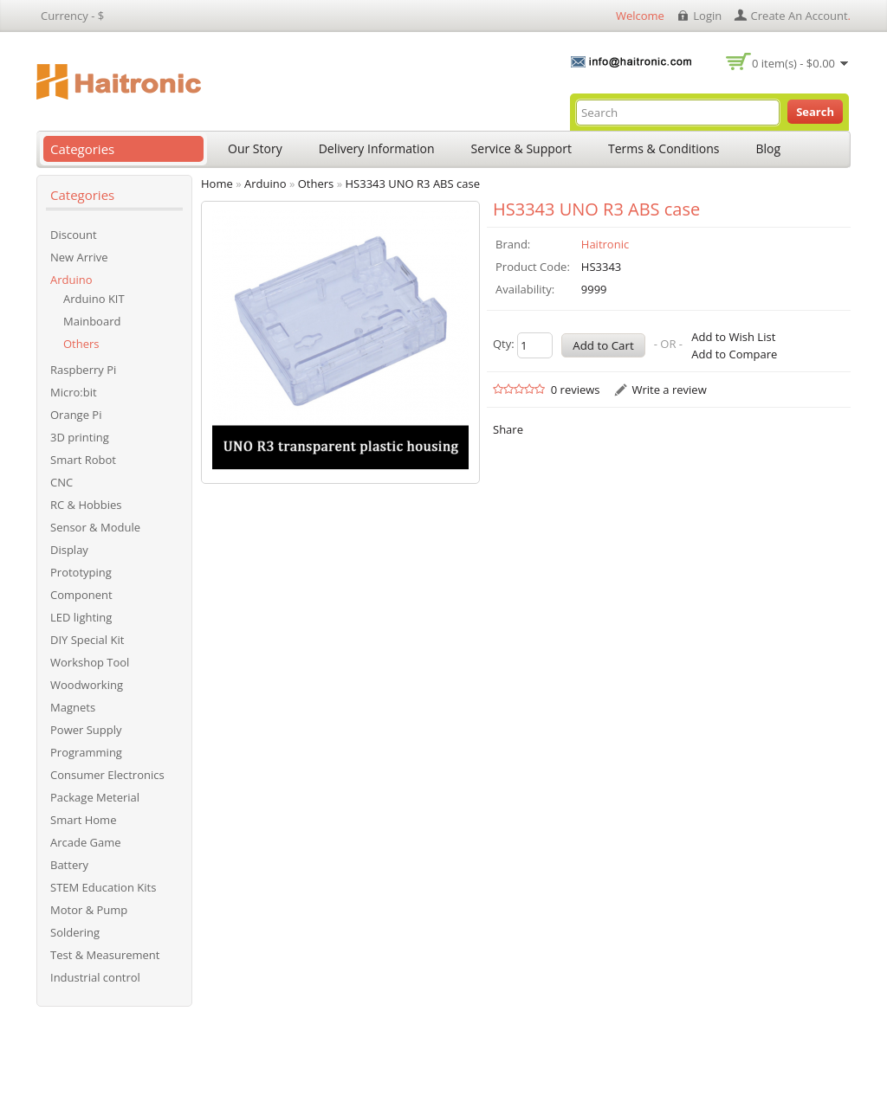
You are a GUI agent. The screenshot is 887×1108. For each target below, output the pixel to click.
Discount (73, 234)
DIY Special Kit (87, 639)
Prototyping (81, 572)
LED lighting (81, 617)
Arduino (71, 279)
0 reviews (575, 389)
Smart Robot (83, 459)
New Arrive (78, 257)
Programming (86, 752)
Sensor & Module (95, 527)
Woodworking (86, 684)
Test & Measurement (104, 955)
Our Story (255, 148)
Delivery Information (377, 148)
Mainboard (91, 321)
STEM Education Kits (103, 887)
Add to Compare (734, 354)
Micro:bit (73, 392)
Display (69, 549)
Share (508, 429)
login (707, 15)
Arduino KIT (94, 298)
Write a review (668, 389)
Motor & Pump (88, 910)
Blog (768, 148)
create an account (799, 15)
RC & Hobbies (86, 504)
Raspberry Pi (83, 369)
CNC (61, 482)
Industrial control (95, 977)
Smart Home (83, 820)
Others (81, 343)
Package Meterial (94, 797)
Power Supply (86, 730)
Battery (69, 865)
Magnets (72, 707)
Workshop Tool (89, 662)
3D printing (79, 437)
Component (81, 594)
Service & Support (521, 148)
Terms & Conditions (664, 148)
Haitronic (605, 244)
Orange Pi (75, 414)
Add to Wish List (733, 337)
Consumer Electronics (107, 775)
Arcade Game (85, 842)
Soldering (75, 932)
